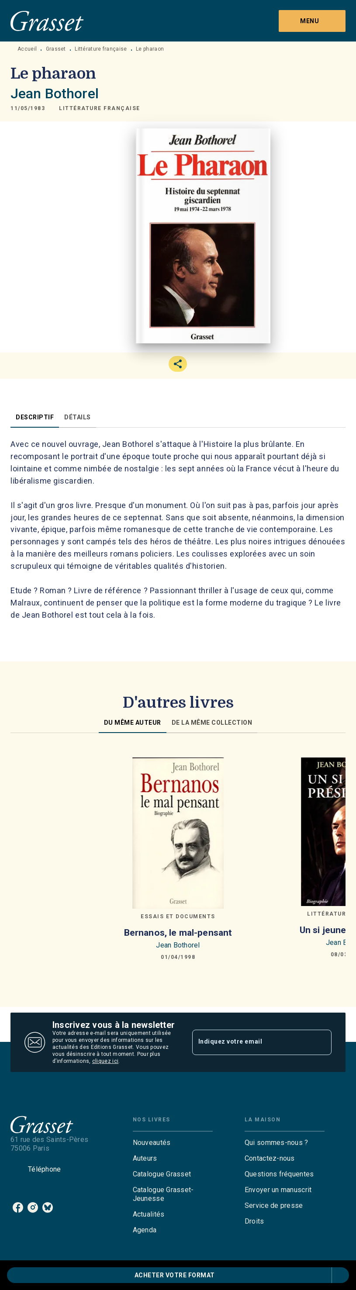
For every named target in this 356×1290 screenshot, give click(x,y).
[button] (99, 108)
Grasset (56, 49)
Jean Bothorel (54, 93)
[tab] (34, 417)
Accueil (27, 49)
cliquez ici (105, 1061)
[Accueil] (47, 21)
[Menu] (312, 21)
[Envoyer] (321, 1042)
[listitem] (17, 1207)
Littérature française (101, 49)
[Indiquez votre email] (251, 1042)
